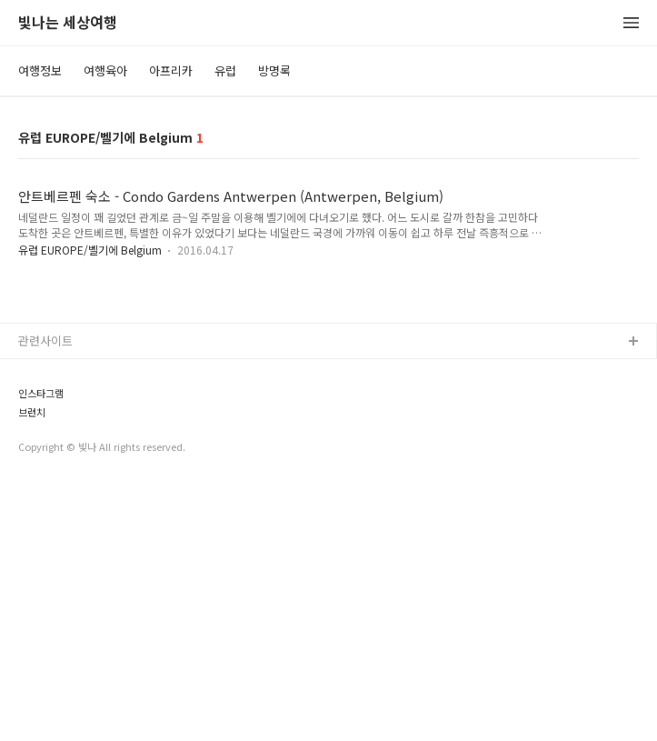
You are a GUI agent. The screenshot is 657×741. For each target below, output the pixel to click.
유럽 (225, 70)
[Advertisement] (328, 413)
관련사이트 (45, 595)
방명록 (274, 70)
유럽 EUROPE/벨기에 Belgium (91, 249)
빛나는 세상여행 (67, 23)
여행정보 (40, 70)
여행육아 (105, 70)
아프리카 (171, 70)
